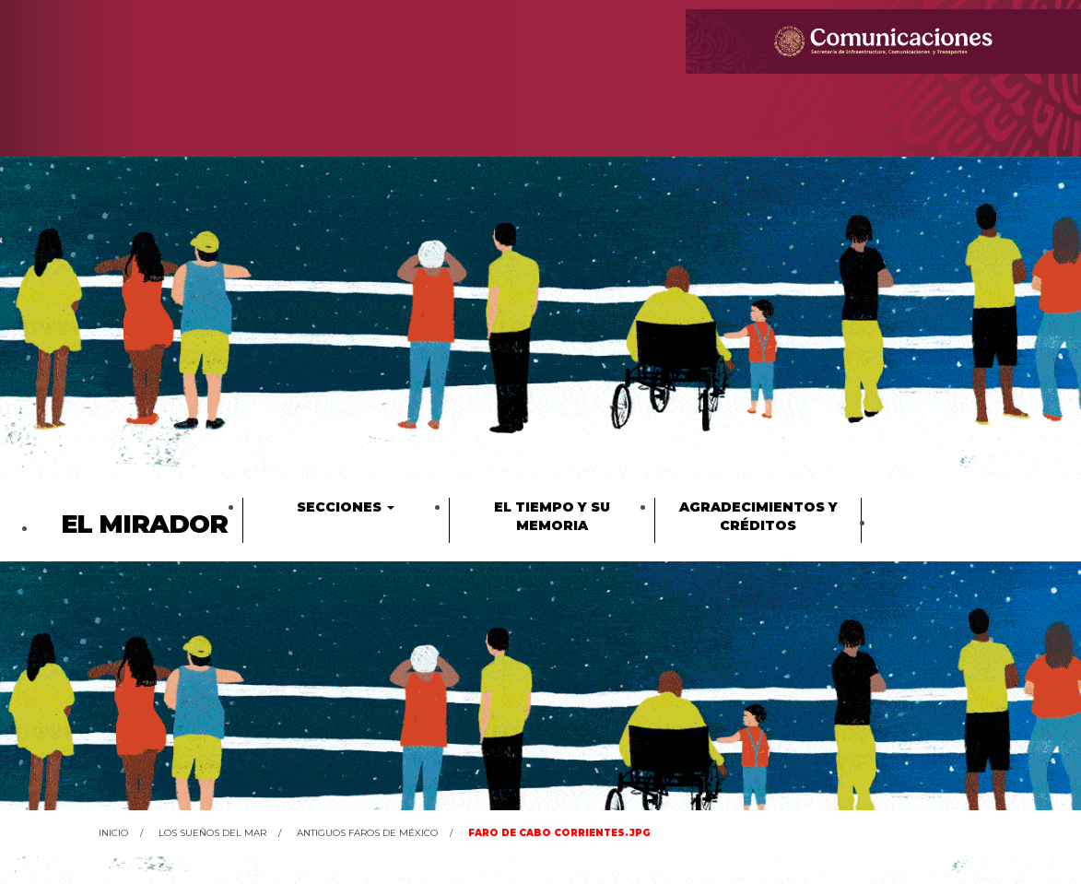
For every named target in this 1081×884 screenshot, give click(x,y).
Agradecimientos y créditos (758, 516)
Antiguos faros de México (367, 833)
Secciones (345, 507)
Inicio (113, 833)
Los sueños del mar (212, 833)
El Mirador (144, 524)
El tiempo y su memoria (552, 516)
